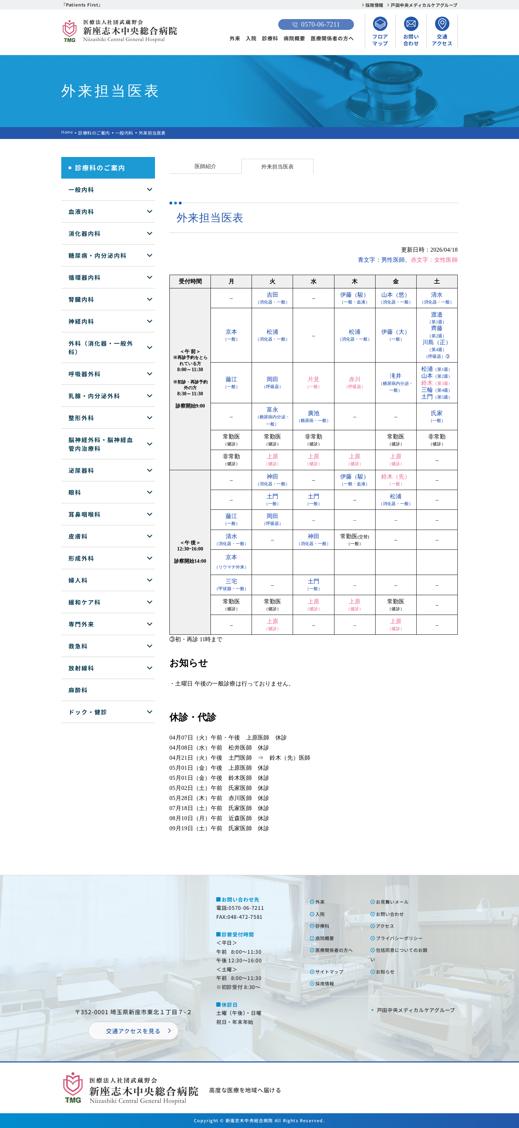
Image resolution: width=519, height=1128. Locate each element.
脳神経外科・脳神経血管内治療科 (100, 444)
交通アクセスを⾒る (133, 1030)
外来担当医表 (277, 166)
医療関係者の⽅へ (337, 949)
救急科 (78, 646)
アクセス (387, 925)
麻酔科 (78, 690)
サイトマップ (332, 971)
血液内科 (81, 211)
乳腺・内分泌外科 (94, 395)
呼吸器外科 (84, 373)
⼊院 (321, 913)
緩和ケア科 (84, 602)
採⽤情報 (327, 983)
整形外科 (81, 417)
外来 (235, 38)
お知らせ (387, 971)
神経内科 (81, 321)
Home (67, 133)
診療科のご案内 (95, 133)
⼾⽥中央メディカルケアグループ (416, 1010)
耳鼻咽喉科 (84, 514)
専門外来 (81, 624)
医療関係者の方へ (332, 38)
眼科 (74, 492)
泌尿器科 (81, 470)
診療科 (270, 38)
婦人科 (78, 580)
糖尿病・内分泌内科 (97, 255)
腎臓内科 (81, 299)
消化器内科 (84, 233)
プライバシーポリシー (404, 938)
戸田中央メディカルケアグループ (424, 5)
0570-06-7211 (316, 24)
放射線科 (81, 668)
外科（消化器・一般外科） (100, 347)
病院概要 (294, 38)
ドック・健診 (87, 711)
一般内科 (126, 133)
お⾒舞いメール (395, 901)
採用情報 (374, 5)
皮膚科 (78, 536)
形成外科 (81, 558)
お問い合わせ (393, 913)
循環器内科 (84, 277)
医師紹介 (205, 166)
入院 (251, 38)
